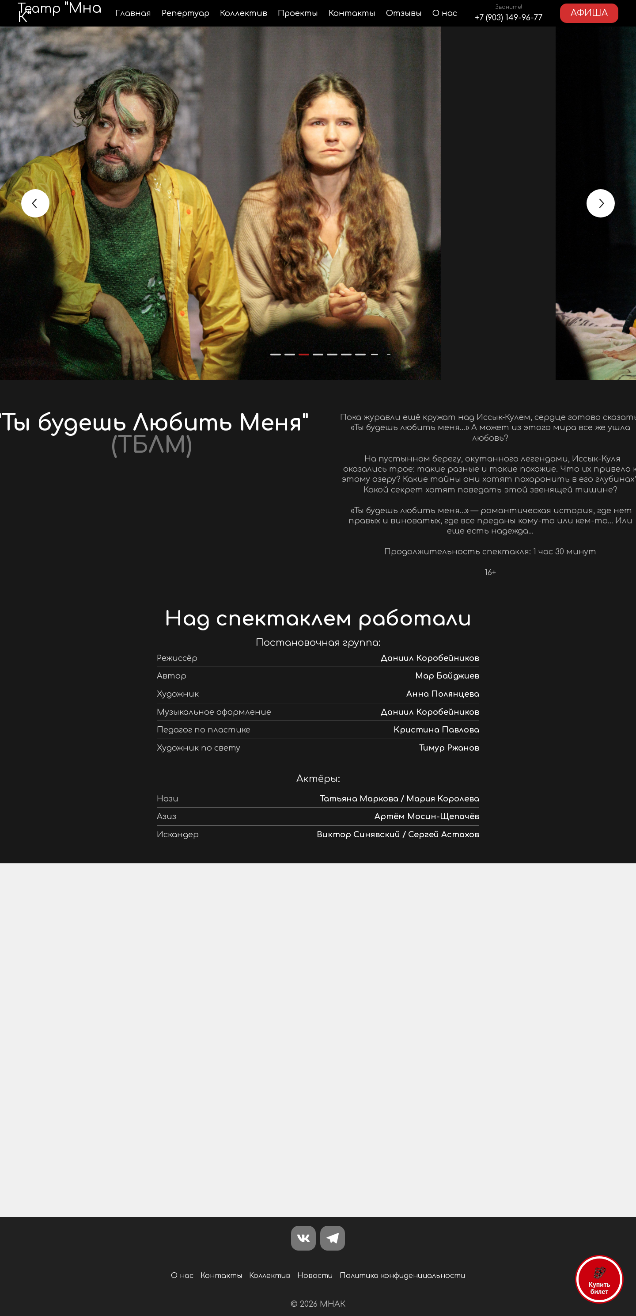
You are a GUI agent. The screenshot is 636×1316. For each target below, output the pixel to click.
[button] (275, 354)
